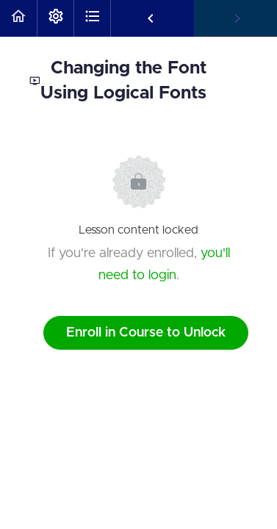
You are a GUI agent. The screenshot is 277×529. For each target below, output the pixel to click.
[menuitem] (55, 18)
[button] (18, 18)
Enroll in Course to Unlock (146, 332)
